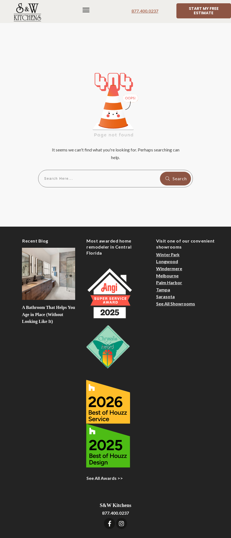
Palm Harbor (169, 251)
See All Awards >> (104, 447)
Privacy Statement (195, 513)
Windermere (169, 237)
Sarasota (165, 265)
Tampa (163, 258)
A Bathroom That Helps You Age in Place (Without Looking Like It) (48, 283)
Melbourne (167, 244)
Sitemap (164, 513)
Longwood (167, 230)
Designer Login (138, 513)
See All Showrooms (175, 272)
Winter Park (167, 223)
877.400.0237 (144, 10)
